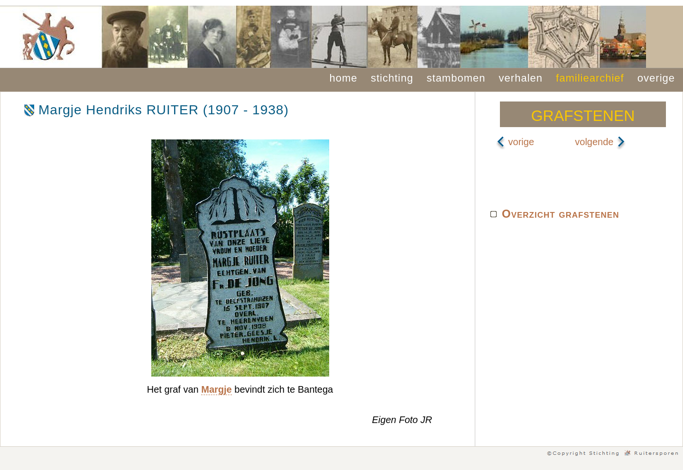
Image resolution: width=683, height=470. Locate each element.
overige (656, 78)
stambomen (456, 78)
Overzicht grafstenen (560, 213)
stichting (392, 78)
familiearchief (590, 78)
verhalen (521, 78)
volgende (600, 142)
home (344, 78)
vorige (515, 142)
